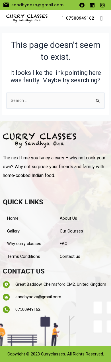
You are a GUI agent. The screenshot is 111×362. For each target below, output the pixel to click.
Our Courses (71, 231)
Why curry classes (24, 243)
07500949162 (80, 18)
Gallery (13, 231)
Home (12, 218)
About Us (68, 218)
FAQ (63, 243)
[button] (101, 18)
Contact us (70, 256)
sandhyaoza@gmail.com (38, 296)
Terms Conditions (23, 256)
